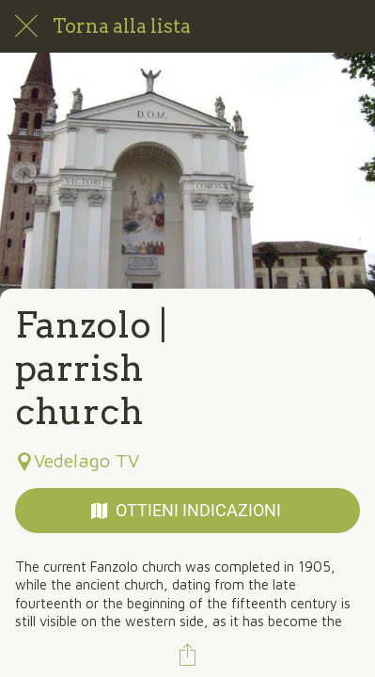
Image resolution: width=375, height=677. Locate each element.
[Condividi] (188, 654)
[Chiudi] (26, 26)
